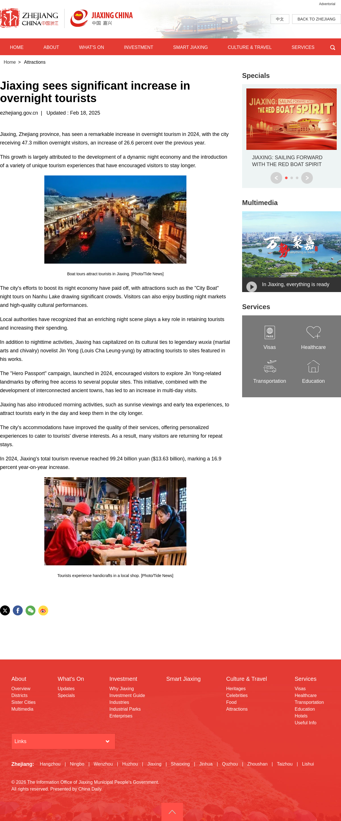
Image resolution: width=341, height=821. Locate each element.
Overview (20, 688)
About (18, 679)
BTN (332, 46)
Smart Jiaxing (183, 679)
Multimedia (260, 202)
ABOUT (51, 47)
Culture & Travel (246, 679)
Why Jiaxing (121, 688)
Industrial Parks (125, 709)
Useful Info (305, 722)
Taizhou (285, 764)
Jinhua (206, 764)
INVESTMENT (138, 47)
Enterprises (120, 716)
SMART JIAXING (190, 47)
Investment (123, 679)
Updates (66, 688)
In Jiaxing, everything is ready (295, 284)
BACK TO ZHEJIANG (317, 19)
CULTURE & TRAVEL (250, 47)
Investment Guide (127, 695)
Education (305, 709)
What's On (71, 679)
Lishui (308, 764)
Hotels (301, 716)
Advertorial (327, 4)
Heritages (236, 688)
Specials (256, 75)
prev (276, 178)
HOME (17, 47)
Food (231, 702)
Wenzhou (103, 764)
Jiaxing (154, 764)
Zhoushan (257, 764)
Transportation (309, 702)
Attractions (237, 709)
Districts (19, 695)
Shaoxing (180, 764)
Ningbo (77, 764)
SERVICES (303, 47)
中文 (280, 19)
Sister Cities (23, 702)
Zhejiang (21, 764)
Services (256, 307)
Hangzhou (50, 764)
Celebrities (237, 695)
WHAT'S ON (91, 47)
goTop (172, 812)
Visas (300, 688)
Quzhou (230, 764)
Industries (119, 702)
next (307, 178)
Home (10, 62)
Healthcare (306, 695)
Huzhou (130, 764)
